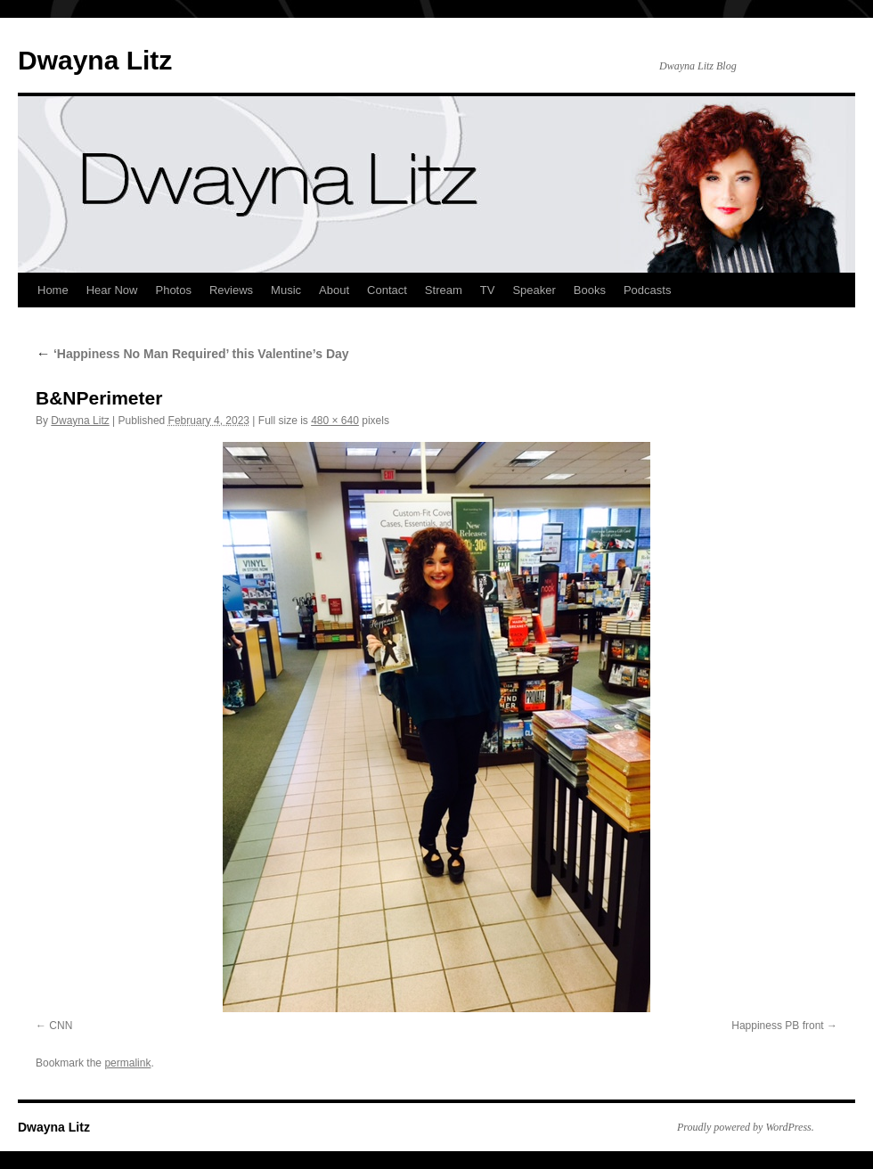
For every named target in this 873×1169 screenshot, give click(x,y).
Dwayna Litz (95, 60)
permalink (127, 1063)
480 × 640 (335, 420)
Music (286, 290)
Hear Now (112, 290)
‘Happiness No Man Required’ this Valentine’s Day (192, 354)
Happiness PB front (777, 1025)
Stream (443, 290)
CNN (60, 1025)
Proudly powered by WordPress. (745, 1127)
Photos (173, 290)
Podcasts (647, 290)
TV (487, 290)
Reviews (231, 290)
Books (590, 290)
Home (53, 290)
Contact (387, 290)
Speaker (533, 290)
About (334, 290)
